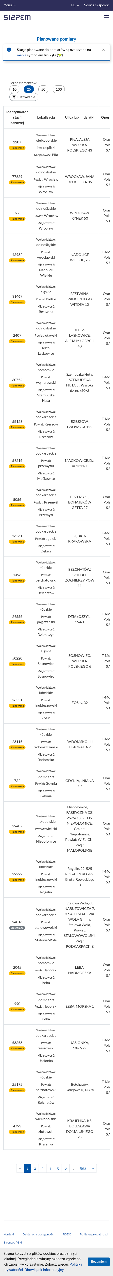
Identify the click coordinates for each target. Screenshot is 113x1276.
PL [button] (73, 5)
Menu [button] (8, 5)
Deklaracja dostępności (38, 1234)
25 (29, 89)
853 (83, 1168)
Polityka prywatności (94, 1234)
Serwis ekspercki (96, 5)
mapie (21, 55)
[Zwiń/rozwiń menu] (106, 17)
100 (59, 89)
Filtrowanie (23, 97)
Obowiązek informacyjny (44, 1270)
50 (43, 89)
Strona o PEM (13, 1242)
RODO (67, 1234)
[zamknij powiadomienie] (103, 49)
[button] (66, 1270)
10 (14, 89)
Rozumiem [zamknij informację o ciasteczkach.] (98, 1262)
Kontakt (9, 1234)
